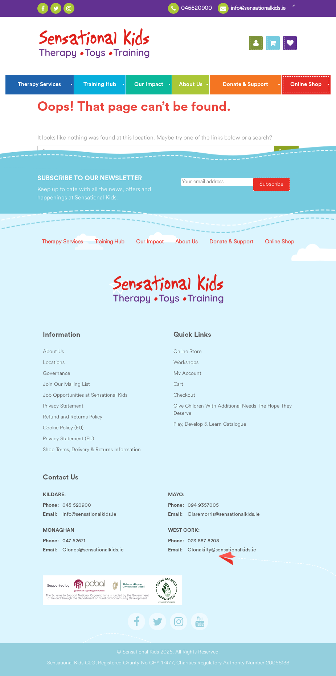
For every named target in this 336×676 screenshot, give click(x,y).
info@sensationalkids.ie (258, 8)
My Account (187, 373)
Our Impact (150, 242)
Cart (178, 384)
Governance (56, 373)
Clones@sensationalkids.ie (93, 549)
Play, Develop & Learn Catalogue (209, 424)
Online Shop (279, 242)
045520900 (196, 8)
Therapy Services (62, 242)
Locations (54, 362)
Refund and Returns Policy (72, 417)
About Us (186, 242)
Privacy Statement (63, 406)
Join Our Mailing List (66, 384)
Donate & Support (231, 242)
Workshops (185, 362)
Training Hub (109, 242)
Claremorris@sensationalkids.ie (224, 514)
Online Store (187, 352)
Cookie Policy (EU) (63, 428)
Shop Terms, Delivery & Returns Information (92, 450)
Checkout (184, 395)
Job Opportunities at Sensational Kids (85, 395)
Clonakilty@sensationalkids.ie (222, 549)
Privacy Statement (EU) (68, 439)
